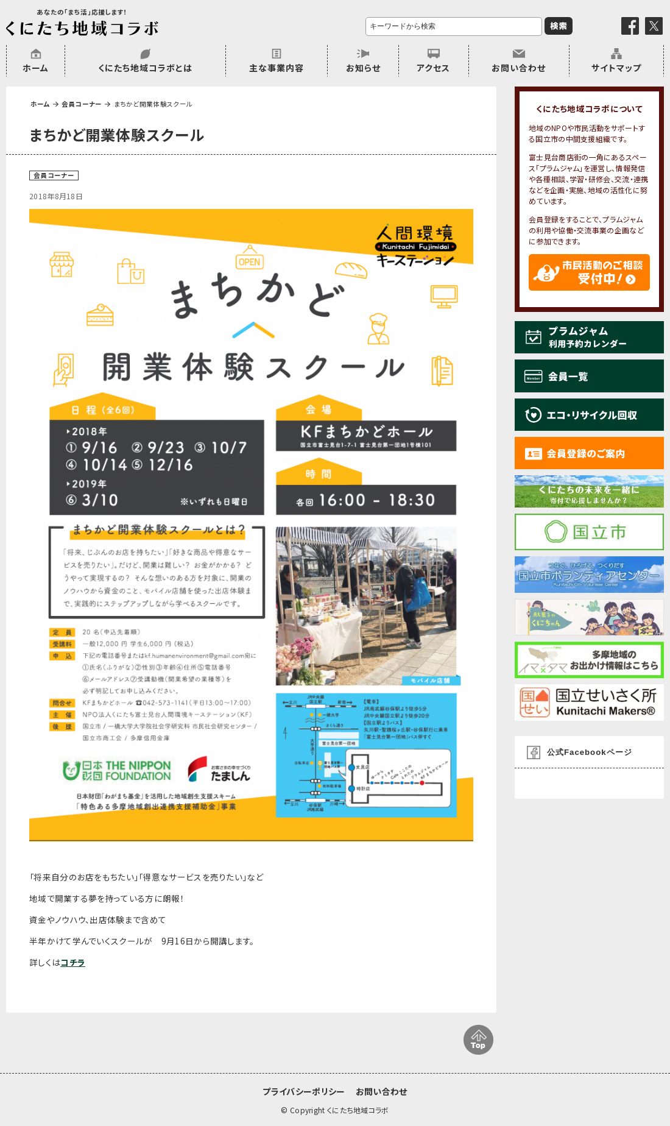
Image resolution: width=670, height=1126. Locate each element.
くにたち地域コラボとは (145, 68)
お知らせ (363, 68)
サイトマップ (616, 68)
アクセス (433, 68)
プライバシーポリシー (304, 1091)
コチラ (72, 962)
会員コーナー (82, 103)
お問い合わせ (519, 68)
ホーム (36, 68)
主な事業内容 (276, 68)
